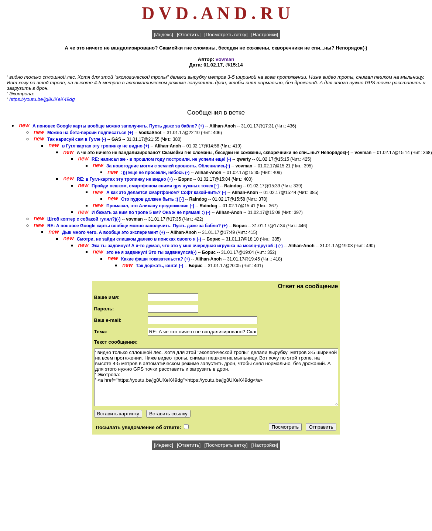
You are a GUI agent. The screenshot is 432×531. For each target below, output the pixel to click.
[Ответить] (188, 34)
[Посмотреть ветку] (225, 34)
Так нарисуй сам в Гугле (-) (76, 139)
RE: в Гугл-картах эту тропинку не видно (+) (125, 179)
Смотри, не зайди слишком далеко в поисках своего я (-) (139, 239)
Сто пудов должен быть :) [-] (152, 199)
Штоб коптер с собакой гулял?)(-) (84, 219)
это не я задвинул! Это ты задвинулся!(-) (151, 252)
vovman (225, 59)
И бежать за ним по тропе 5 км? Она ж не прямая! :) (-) (151, 212)
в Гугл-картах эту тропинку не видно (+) (105, 146)
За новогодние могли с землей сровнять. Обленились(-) (168, 166)
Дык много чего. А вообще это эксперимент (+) (113, 232)
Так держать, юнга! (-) (159, 265)
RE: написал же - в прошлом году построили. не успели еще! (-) (161, 159)
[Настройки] (264, 34)
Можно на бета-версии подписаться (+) (90, 132)
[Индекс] (163, 34)
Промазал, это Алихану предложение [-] (150, 205)
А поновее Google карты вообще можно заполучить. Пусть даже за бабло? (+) (118, 126)
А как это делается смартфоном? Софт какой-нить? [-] (166, 192)
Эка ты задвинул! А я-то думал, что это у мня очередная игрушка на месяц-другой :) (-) (187, 245)
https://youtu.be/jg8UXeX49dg (42, 99)
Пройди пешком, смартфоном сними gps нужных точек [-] (155, 185)
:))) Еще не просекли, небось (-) (155, 172)
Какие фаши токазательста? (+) (155, 259)
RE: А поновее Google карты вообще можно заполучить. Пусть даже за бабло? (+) (137, 225)
